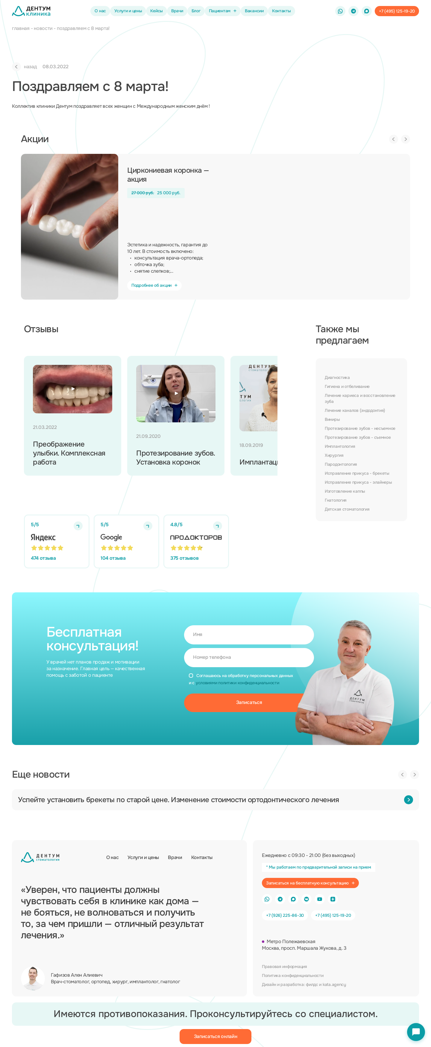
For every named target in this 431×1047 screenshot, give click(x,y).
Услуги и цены (128, 10)
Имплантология (340, 446)
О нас (100, 10)
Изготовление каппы (345, 491)
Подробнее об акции (154, 285)
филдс (312, 984)
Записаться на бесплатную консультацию (310, 883)
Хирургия (334, 455)
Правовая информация (284, 966)
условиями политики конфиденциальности (237, 682)
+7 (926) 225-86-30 (285, 915)
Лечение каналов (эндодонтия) (355, 410)
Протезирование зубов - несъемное (360, 428)
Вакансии (254, 10)
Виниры (332, 419)
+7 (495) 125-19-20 (333, 915)
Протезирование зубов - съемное (358, 437)
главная (21, 28)
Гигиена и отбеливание (347, 386)
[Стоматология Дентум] (31, 11)
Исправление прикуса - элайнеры (358, 482)
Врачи (177, 10)
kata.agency (334, 984)
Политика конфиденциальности (292, 975)
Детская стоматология (347, 509)
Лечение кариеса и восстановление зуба (360, 398)
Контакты (281, 10)
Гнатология (336, 500)
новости (43, 28)
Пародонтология (341, 464)
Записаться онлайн (215, 1036)
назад (24, 66)
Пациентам (222, 10)
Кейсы (156, 10)
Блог (196, 10)
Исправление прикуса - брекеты (357, 473)
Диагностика (337, 377)
